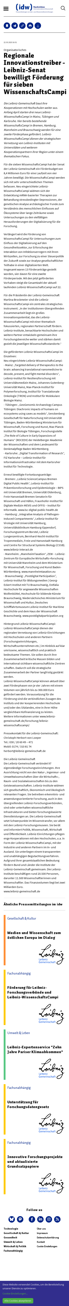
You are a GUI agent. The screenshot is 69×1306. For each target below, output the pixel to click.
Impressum (42, 1233)
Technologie (11, 1228)
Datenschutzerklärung (48, 1237)
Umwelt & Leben (13, 1242)
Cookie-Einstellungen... (15, 1293)
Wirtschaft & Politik (15, 1246)
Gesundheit (10, 1237)
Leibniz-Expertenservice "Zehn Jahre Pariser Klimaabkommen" (35, 1049)
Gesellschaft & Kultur (16, 1233)
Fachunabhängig (13, 1251)
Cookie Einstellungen (47, 1246)
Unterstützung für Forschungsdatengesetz (28, 1104)
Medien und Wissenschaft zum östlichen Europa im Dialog (34, 935)
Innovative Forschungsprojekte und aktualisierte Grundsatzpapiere (35, 1161)
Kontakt (41, 1242)
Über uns (41, 1228)
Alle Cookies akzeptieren (17, 1300)
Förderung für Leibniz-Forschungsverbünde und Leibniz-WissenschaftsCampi (33, 992)
